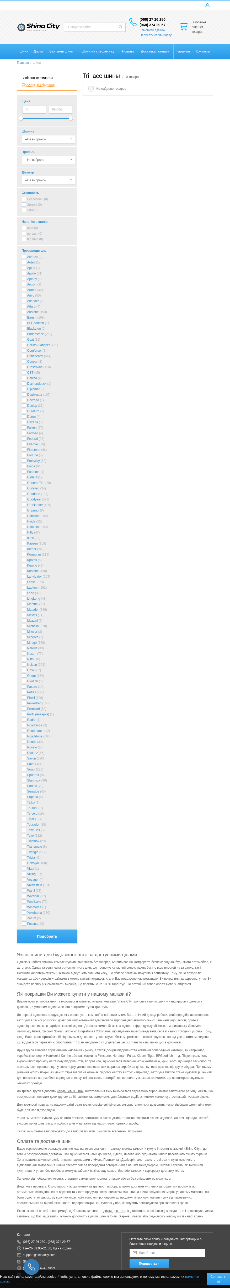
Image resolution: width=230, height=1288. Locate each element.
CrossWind (35, 367)
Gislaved (33, 488)
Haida (31, 521)
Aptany (32, 279)
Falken (32, 428)
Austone (33, 312)
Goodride (33, 494)
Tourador (33, 824)
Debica (32, 378)
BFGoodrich (35, 323)
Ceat (30, 339)
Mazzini (32, 620)
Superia (32, 797)
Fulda (31, 466)
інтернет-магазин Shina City (112, 1001)
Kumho (32, 565)
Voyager (33, 879)
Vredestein (34, 885)
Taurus (32, 808)
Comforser (34, 350)
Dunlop (32, 406)
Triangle (33, 852)
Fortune (32, 455)
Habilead (33, 516)
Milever (32, 632)
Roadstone (34, 736)
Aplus (31, 268)
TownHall (33, 830)
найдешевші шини (70, 1091)
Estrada (32, 422)
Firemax (33, 444)
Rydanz (32, 753)
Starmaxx (34, 780)
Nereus (32, 648)
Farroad (32, 433)
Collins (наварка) (39, 345)
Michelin (33, 626)
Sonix (31, 769)
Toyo (30, 835)
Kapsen (32, 543)
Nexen (31, 654)
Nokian (32, 665)
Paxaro (32, 687)
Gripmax (33, 510)
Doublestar (34, 395)
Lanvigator (34, 576)
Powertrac (34, 703)
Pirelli (31, 698)
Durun (31, 417)
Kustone (33, 571)
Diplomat (33, 389)
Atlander (33, 301)
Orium (31, 676)
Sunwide (33, 791)
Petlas (31, 692)
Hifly (30, 532)
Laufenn (33, 587)
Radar (31, 720)
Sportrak (33, 775)
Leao (30, 593)
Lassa (31, 582)
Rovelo (32, 747)
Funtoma (33, 472)
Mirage (32, 643)
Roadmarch (35, 731)
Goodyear (34, 499)
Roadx (31, 742)
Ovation (32, 681)
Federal (32, 439)
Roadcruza (34, 725)
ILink (30, 538)
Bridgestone (35, 334)
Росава (32, 924)
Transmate (34, 846)
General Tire (36, 483)
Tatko (31, 802)
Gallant (32, 477)
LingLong (33, 598)
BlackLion (34, 328)
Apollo (31, 273)
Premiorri (33, 709)
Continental (35, 356)
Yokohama (34, 913)
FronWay (33, 461)
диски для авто (114, 1211)
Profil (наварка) (38, 714)
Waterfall (33, 896)
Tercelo (32, 813)
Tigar (30, 819)
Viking (31, 874)
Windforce (34, 907)
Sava (30, 764)
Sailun (31, 758)
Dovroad (33, 400)
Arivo (30, 295)
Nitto (30, 659)
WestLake (34, 902)
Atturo (31, 306)
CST (30, 372)
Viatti (30, 868)
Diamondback (36, 384)
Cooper (32, 361)
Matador (33, 609)
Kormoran (34, 554)
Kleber (31, 549)
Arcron (31, 284)
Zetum (31, 918)
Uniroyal (33, 863)
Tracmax (33, 841)
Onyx (31, 670)
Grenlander (35, 505)
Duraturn (33, 411)
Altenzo (32, 257)
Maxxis (32, 615)
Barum (31, 317)
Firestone (33, 450)
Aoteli (31, 262)
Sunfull (32, 786)
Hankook (33, 527)
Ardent (31, 290)
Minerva (33, 637)
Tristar (31, 857)
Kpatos (32, 560)
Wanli (31, 891)
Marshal (33, 604)
